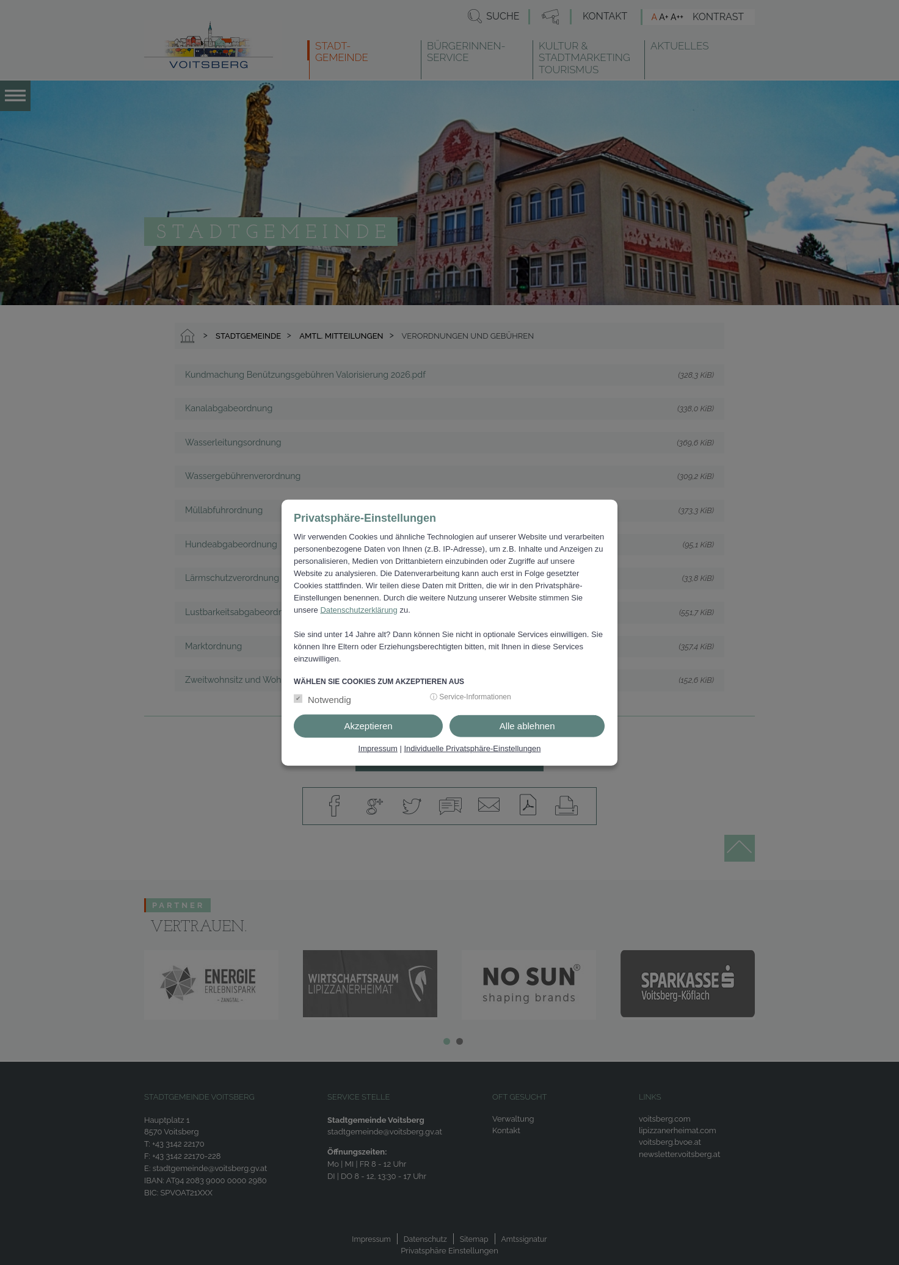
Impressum (378, 748)
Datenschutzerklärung (358, 609)
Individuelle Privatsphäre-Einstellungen (472, 748)
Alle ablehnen (527, 726)
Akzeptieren (368, 726)
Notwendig (329, 699)
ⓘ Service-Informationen (470, 697)
